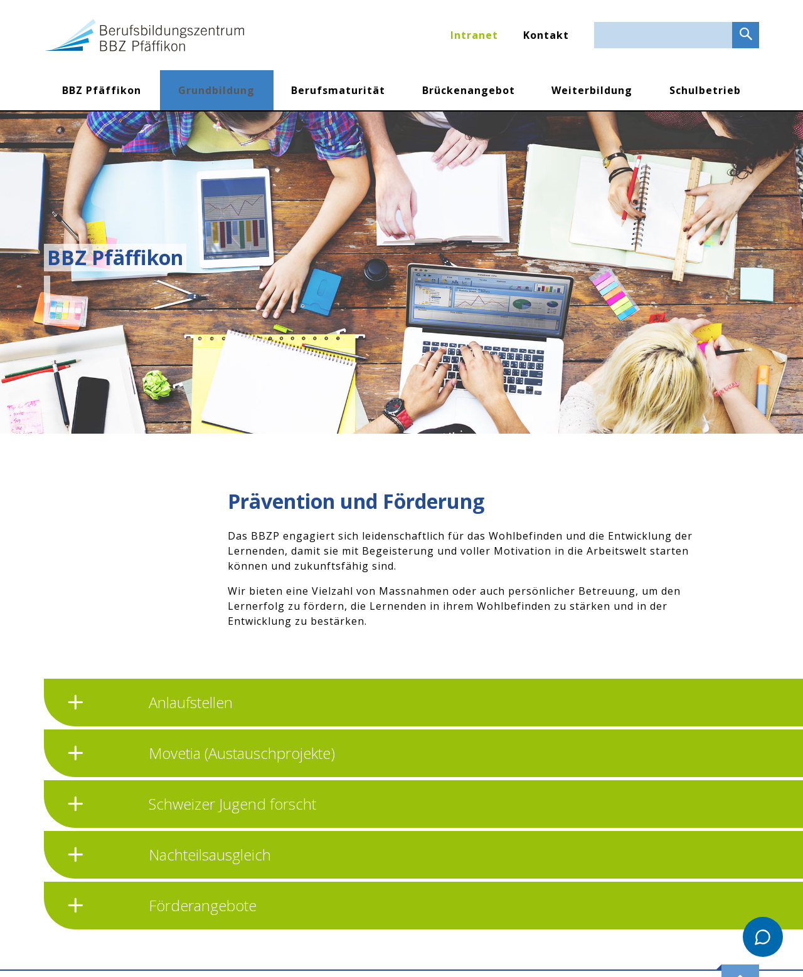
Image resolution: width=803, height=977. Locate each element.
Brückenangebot (468, 90)
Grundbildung (216, 90)
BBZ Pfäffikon (101, 90)
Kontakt (546, 35)
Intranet (474, 35)
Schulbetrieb (705, 90)
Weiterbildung (591, 90)
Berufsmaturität (338, 90)
